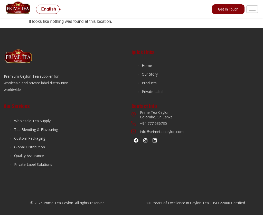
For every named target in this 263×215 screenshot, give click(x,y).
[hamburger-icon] (252, 9)
